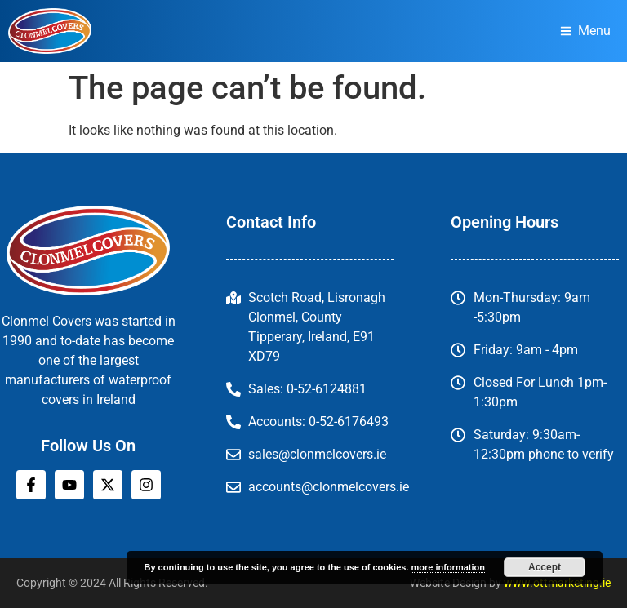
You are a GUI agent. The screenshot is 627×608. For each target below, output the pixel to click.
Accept (544, 567)
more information (447, 567)
